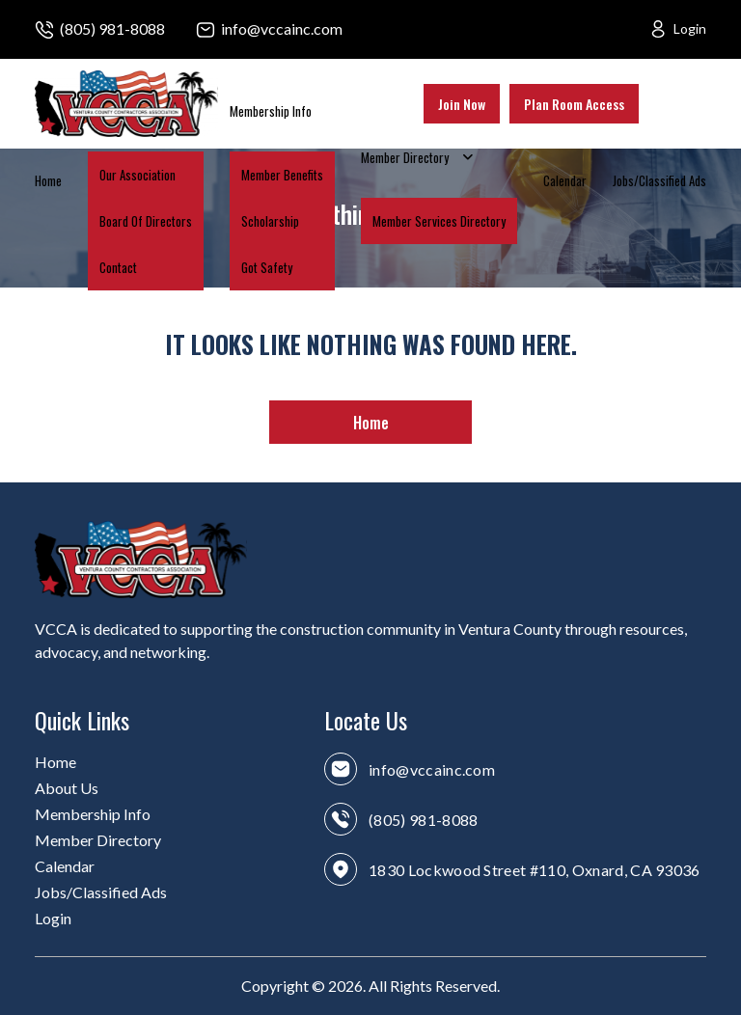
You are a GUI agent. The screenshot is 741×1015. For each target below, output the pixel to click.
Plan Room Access (574, 104)
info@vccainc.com (282, 28)
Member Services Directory (439, 221)
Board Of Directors (145, 221)
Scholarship (270, 221)
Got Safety (266, 267)
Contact (118, 267)
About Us (66, 788)
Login (689, 28)
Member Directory (405, 157)
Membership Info (271, 111)
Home (48, 180)
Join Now (461, 104)
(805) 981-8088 (112, 28)
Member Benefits (282, 174)
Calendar (565, 180)
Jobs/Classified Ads (659, 180)
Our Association (137, 174)
